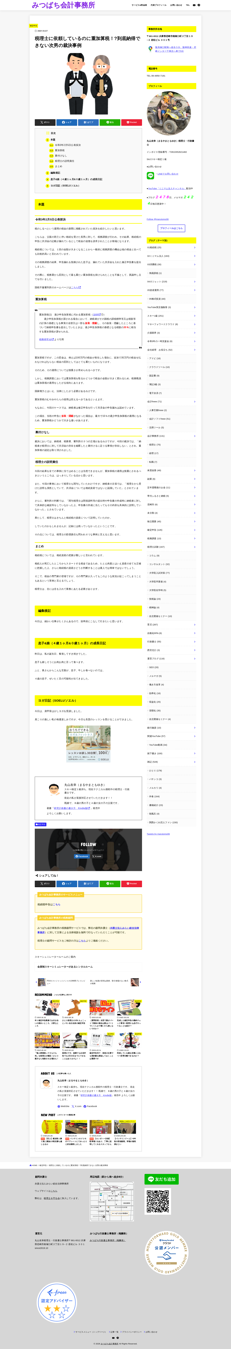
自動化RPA (154, 633)
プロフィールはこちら (171, 228)
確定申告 (33, 26)
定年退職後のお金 (158, 487)
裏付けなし (58, 155)
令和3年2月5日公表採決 (65, 145)
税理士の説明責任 (61, 161)
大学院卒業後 (157, 581)
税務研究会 (45, 339)
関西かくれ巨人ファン (163, 822)
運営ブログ (156, 658)
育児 (152, 624)
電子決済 (155, 393)
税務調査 (154, 538)
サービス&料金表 (139, 5)
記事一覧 (114, 1328)
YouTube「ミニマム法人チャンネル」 (167, 188)
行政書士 (154, 641)
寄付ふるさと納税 (158, 496)
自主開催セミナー (160, 616)
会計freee (154, 401)
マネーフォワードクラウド (162, 324)
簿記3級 (155, 384)
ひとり (155, 770)
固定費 (154, 376)
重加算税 (57, 150)
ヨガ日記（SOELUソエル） (63, 185)
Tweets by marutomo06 (158, 834)
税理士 (155, 445)
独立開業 (154, 521)
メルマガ (155, 676)
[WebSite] (63, 1106)
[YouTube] (194, 5)
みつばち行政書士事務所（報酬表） (108, 1236)
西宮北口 (153, 650)
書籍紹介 (156, 805)
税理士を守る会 (52, 1198)
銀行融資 (154, 728)
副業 (151, 479)
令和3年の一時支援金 (159, 341)
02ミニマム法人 (158, 256)
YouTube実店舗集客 (159, 307)
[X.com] (97, 856)
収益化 (155, 702)
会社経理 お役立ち (159, 350)
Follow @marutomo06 (158, 219)
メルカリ (155, 788)
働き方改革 (156, 684)
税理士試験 (156, 547)
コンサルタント (159, 564)
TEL (188, 5)
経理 (153, 453)
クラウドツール (159, 367)
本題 (50, 139)
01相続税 (154, 247)
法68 (95, 314)
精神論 (154, 607)
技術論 (155, 599)
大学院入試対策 (159, 573)
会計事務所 (156, 436)
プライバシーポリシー (132, 1328)
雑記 (152, 762)
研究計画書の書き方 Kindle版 (70, 808)
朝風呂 (154, 814)
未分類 (152, 513)
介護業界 (153, 333)
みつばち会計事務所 (63, 5)
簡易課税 (155, 273)
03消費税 (154, 264)
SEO (154, 667)
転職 (153, 462)
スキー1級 (155, 316)
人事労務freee (158, 410)
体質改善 (154, 470)
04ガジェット (157, 281)
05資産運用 (155, 290)
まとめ (55, 166)
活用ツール (156, 427)
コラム (154, 555)
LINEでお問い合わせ (168, 174)
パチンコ (155, 779)
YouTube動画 (158, 745)
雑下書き (154, 753)
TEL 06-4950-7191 (156, 76)
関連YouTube (156, 736)
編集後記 (53, 173)
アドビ (155, 358)
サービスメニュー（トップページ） (91, 1328)
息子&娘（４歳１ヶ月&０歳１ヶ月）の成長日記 (74, 179)
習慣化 (155, 710)
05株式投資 (157, 299)
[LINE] (198, 5)
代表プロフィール (158, 5)
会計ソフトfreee (159, 419)
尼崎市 (152, 504)
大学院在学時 (157, 590)
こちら (74, 287)
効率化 (155, 693)
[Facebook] (82, 856)
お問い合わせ (176, 5)
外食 (154, 796)
